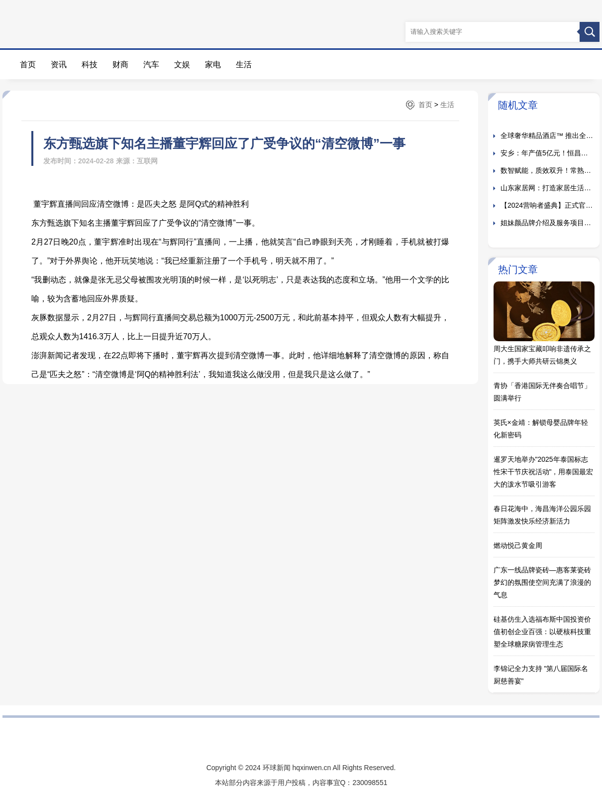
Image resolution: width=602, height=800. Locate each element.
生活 (244, 64)
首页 (28, 64)
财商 (120, 64)
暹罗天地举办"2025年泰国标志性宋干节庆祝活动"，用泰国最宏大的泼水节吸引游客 (544, 471)
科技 (90, 64)
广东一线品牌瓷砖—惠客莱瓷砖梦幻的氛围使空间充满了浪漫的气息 (542, 582)
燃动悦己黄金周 (518, 545)
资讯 (59, 64)
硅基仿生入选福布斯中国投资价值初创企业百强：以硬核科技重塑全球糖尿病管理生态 (542, 631)
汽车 (151, 64)
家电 (213, 64)
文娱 (182, 64)
